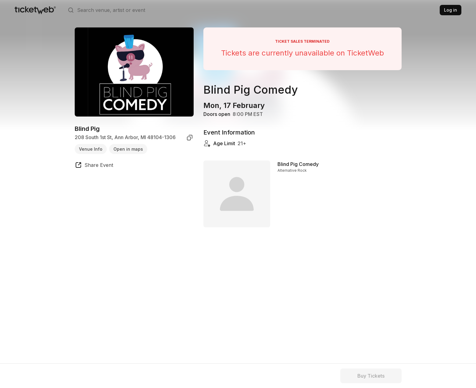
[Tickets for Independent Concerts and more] (35, 10)
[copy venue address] (190, 138)
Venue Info (90, 149)
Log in (450, 10)
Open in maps (128, 149)
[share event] (94, 166)
